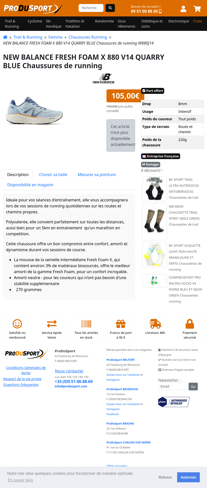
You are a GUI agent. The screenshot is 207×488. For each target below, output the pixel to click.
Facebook (112, 414)
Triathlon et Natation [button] (74, 24)
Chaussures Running (88, 37)
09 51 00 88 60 (144, 11)
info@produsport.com (71, 386)
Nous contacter (69, 371)
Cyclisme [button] (35, 21)
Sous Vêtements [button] (126, 24)
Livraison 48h (155, 327)
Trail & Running (28, 37)
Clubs (197, 21)
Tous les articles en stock (86, 329)
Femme (55, 37)
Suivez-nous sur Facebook (123, 374)
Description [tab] (18, 174)
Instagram (113, 379)
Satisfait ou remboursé (17, 329)
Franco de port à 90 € (121, 329)
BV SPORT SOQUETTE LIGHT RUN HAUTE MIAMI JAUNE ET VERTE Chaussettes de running (185, 257)
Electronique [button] (178, 21)
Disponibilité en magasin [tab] (30, 184)
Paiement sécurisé (190, 329)
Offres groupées (116, 466)
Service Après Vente (52, 329)
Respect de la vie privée (22, 378)
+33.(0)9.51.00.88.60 (74, 381)
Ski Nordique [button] (53, 24)
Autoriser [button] (189, 477)
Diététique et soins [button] (152, 24)
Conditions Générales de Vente (26, 370)
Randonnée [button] (104, 21)
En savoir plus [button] (20, 480)
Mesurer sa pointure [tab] (96, 174)
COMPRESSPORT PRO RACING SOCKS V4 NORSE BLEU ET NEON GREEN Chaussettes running (185, 289)
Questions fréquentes (21, 384)
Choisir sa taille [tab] (53, 174)
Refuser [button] (165, 477)
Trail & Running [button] (12, 24)
